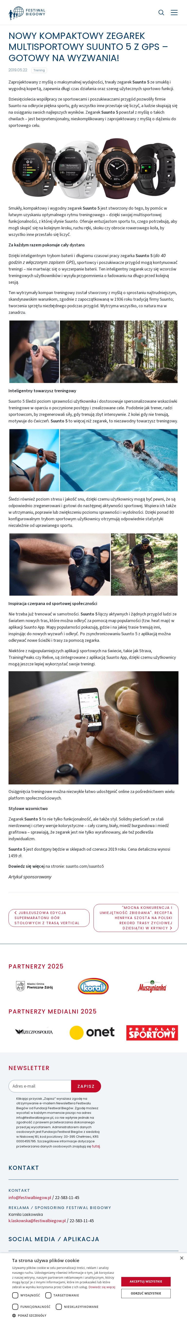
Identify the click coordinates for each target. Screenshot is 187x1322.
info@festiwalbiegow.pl (30, 1198)
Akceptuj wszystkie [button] (146, 1281)
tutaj (96, 1146)
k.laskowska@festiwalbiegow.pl (37, 1221)
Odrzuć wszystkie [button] (146, 1293)
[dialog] (93, 1287)
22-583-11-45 (67, 1198)
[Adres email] (40, 1086)
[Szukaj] (161, 12)
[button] (64, 1315)
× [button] (181, 1258)
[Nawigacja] (174, 12)
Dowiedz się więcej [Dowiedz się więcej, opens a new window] (102, 1287)
